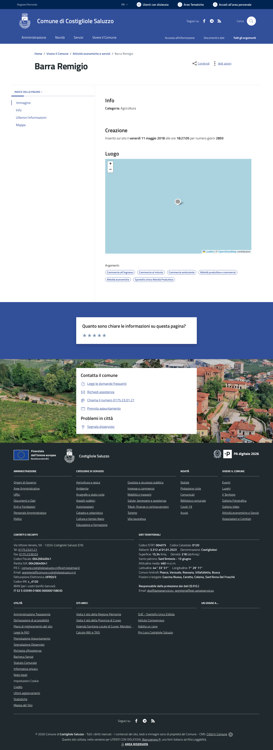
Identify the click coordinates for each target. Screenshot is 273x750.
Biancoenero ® (151, 739)
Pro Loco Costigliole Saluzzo (155, 632)
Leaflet (208, 251)
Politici (18, 518)
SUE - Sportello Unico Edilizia (156, 614)
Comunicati (187, 494)
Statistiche (20, 699)
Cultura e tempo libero (90, 518)
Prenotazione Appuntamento (32, 638)
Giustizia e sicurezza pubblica (145, 482)
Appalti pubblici (85, 500)
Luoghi (226, 488)
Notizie (184, 482)
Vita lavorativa (137, 518)
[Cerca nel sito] (251, 21)
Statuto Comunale (25, 662)
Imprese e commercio (141, 488)
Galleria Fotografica (234, 500)
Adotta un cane (148, 626)
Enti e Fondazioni (24, 506)
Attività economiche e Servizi (240, 512)
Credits (18, 687)
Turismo (132, 512)
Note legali (20, 675)
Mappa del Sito (23, 705)
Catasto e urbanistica (89, 512)
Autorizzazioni (85, 506)
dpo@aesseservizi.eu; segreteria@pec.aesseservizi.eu (180, 590)
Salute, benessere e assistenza (147, 500)
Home (38, 53)
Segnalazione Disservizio (29, 644)
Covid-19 (186, 506)
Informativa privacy (26, 668)
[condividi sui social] (200, 63)
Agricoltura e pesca (88, 482)
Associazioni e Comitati (236, 518)
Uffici (17, 494)
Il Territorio (228, 494)
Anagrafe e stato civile (90, 494)
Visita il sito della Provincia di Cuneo (98, 620)
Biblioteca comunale (193, 500)
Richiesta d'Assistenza (28, 650)
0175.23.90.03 (28, 554)
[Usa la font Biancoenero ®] (152, 4)
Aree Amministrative (27, 488)
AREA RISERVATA (134, 744)
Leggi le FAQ (21, 632)
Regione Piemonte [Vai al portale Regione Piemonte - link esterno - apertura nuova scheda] (27, 4)
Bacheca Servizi (23, 656)
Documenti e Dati (24, 500)
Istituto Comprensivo (151, 620)
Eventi (226, 482)
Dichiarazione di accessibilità (31, 620)
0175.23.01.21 (27, 549)
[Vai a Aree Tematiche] (190, 4)
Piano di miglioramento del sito (33, 626)
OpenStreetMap (227, 251)
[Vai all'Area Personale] (232, 4)
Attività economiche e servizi (91, 53)
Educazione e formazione (91, 525)
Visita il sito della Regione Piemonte (98, 614)
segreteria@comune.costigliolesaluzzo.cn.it (49, 572)
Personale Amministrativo (30, 512)
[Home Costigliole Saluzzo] (65, 21)
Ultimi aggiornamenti (27, 693)
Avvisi (184, 512)
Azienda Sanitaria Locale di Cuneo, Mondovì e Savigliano (111, 626)
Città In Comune (217, 734)
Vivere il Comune (57, 53)
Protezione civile (190, 488)
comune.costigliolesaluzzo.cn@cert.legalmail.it (51, 568)
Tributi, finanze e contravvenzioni (148, 506)
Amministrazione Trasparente (32, 614)
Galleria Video (230, 506)
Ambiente (82, 488)
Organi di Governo (25, 482)
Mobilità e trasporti (139, 494)
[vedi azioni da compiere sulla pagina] (221, 63)
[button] (180, 202)
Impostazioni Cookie (26, 681)
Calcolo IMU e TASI (88, 632)
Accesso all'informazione (180, 38)
